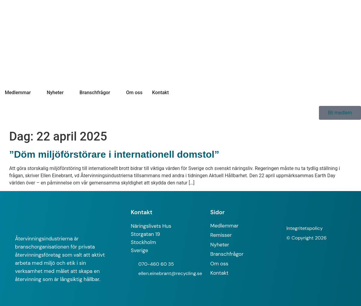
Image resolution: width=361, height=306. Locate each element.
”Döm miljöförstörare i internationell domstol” (114, 154)
